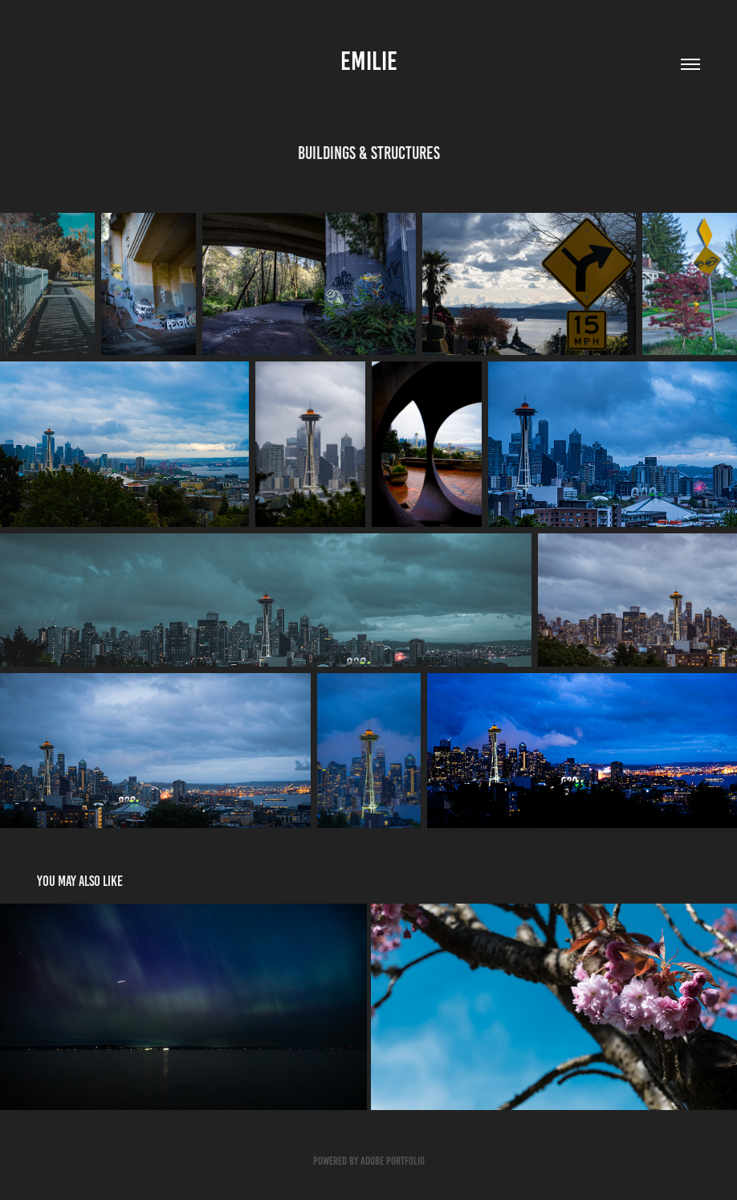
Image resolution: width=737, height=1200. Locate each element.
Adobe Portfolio (392, 1161)
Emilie (368, 61)
